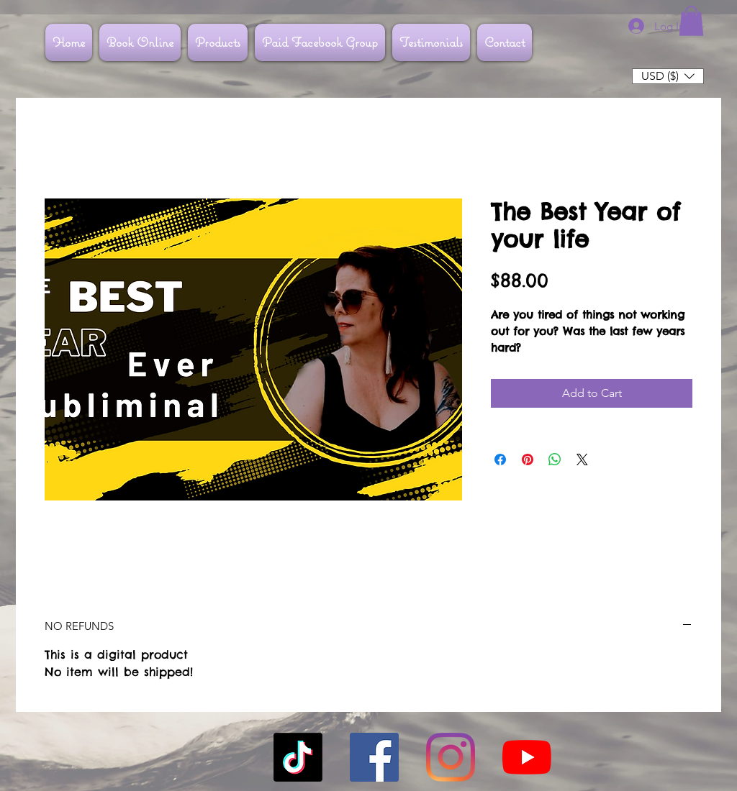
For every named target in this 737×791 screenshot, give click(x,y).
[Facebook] (374, 757)
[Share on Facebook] (500, 459)
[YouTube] (526, 757)
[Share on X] (582, 459)
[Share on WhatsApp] (555, 459)
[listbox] (668, 76)
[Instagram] (450, 757)
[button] (691, 21)
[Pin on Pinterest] (527, 459)
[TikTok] (297, 757)
